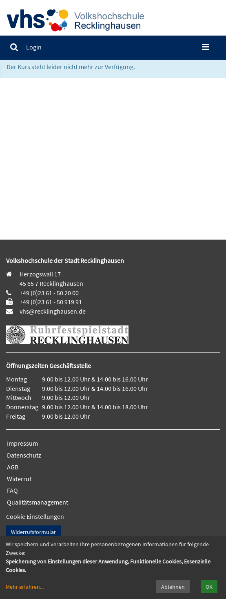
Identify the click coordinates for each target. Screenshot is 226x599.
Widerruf (19, 479)
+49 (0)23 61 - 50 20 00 (49, 293)
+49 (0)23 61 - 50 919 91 (51, 302)
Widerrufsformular (33, 532)
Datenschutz (24, 455)
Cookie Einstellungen (35, 516)
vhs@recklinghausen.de (52, 311)
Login (34, 47)
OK (209, 586)
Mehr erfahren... (25, 586)
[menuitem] (14, 47)
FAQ (12, 490)
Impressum (22, 443)
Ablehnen (173, 586)
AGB (12, 467)
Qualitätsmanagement (37, 502)
